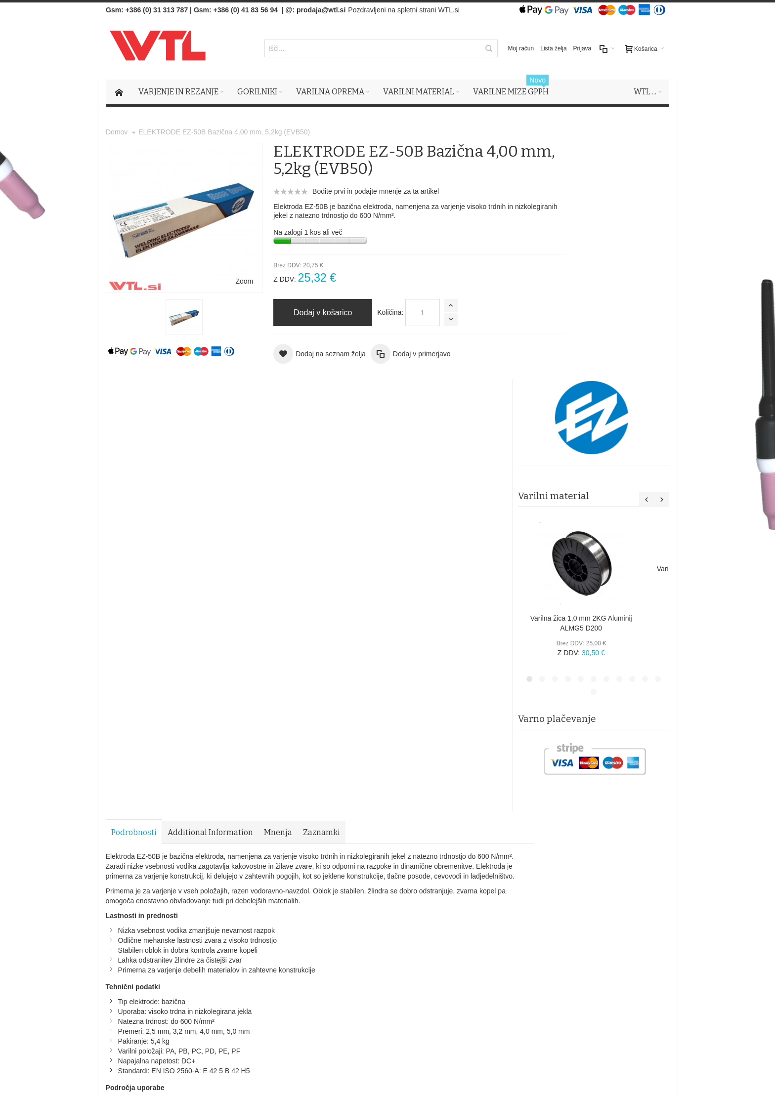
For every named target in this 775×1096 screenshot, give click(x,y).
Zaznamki (321, 400)
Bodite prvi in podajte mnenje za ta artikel (352, 192)
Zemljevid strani (133, 849)
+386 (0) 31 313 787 (157, 10)
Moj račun (521, 48)
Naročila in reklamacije (304, 849)
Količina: (366, 313)
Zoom (220, 258)
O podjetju (283, 932)
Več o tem (135, 983)
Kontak (278, 942)
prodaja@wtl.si (321, 10)
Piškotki (279, 923)
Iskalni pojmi (183, 849)
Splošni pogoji (288, 913)
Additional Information (210, 400)
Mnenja (278, 400)
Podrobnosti (134, 400)
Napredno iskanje (235, 849)
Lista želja (553, 48)
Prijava (582, 48)
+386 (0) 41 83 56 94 (246, 10)
